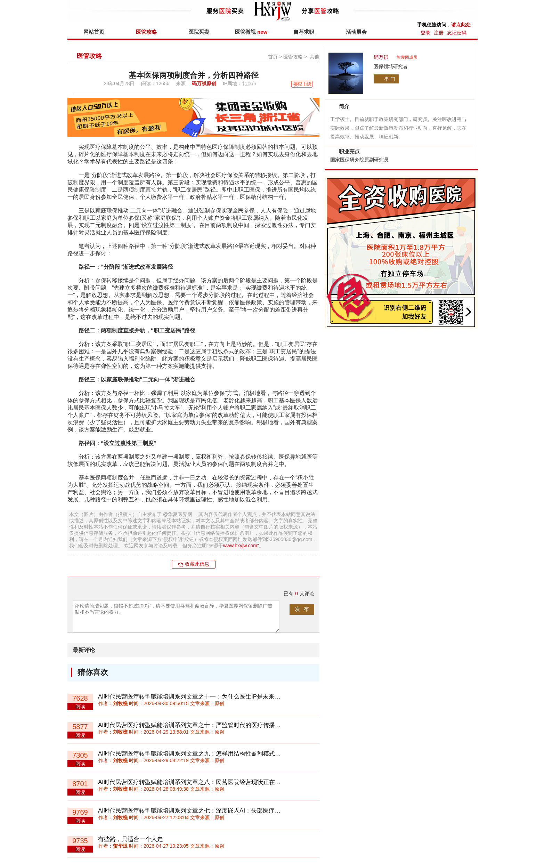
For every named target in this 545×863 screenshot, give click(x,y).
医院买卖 (198, 32)
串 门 (389, 79)
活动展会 (356, 32)
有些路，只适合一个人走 (130, 839)
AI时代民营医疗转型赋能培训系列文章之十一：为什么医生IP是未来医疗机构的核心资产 (213, 696)
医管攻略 (146, 32)
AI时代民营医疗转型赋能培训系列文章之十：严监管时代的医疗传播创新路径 (198, 725)
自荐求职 (303, 32)
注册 (439, 32)
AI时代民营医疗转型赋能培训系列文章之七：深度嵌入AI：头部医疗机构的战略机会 (207, 810)
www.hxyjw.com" (241, 545)
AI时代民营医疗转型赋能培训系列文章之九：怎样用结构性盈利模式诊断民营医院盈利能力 (216, 753)
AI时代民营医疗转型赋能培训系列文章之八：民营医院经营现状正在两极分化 (198, 782)
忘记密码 (456, 32)
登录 (425, 32)
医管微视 (251, 32)
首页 (273, 56)
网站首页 (93, 32)
